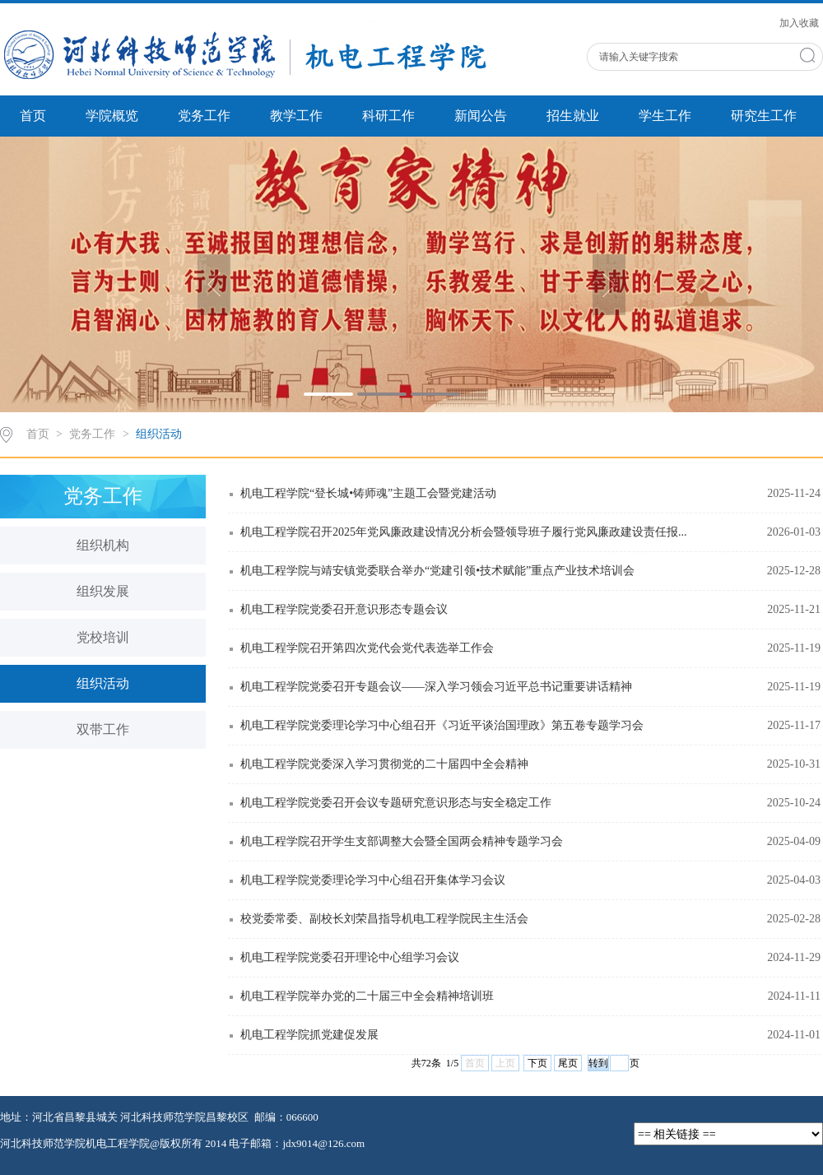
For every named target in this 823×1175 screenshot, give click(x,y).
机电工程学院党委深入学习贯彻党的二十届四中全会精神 (384, 764)
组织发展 (103, 591)
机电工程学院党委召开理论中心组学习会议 (349, 957)
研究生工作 (764, 116)
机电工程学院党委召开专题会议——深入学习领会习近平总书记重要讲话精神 (436, 686)
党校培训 (103, 637)
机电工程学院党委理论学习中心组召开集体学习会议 (372, 880)
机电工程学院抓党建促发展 (309, 1035)
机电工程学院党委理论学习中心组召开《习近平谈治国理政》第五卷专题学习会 (442, 725)
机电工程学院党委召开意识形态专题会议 (344, 609)
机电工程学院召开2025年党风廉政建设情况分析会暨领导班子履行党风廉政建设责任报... (463, 532)
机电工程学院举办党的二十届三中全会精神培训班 (367, 996)
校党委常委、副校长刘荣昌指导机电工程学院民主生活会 (384, 919)
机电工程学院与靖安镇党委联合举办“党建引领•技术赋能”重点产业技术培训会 (437, 570)
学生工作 (665, 116)
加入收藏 (799, 23)
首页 (33, 116)
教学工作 (296, 116)
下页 (537, 1063)
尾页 (568, 1063)
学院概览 (112, 116)
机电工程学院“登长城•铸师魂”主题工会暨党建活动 (368, 493)
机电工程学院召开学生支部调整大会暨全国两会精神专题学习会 (401, 841)
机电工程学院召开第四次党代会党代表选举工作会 (367, 648)
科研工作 (388, 116)
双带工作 (103, 729)
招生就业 (572, 116)
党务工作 (204, 116)
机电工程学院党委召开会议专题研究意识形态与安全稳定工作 (395, 802)
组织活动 (159, 434)
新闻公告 (480, 116)
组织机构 (103, 545)
